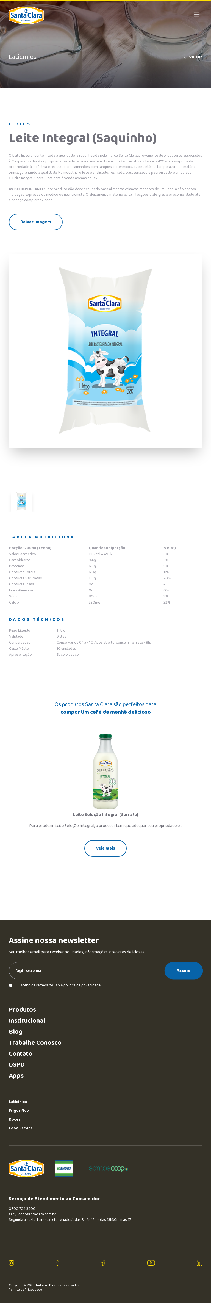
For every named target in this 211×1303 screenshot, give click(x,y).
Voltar (192, 57)
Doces (14, 1119)
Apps (16, 1075)
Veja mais (105, 848)
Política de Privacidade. (26, 1290)
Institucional (27, 1021)
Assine (184, 970)
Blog (15, 1032)
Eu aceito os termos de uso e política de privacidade (55, 985)
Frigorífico (19, 1111)
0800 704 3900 (22, 1208)
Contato (20, 1054)
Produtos (22, 1010)
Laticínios (18, 1102)
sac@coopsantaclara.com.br (32, 1214)
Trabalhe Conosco (35, 1043)
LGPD (17, 1064)
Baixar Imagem (35, 221)
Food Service (21, 1128)
